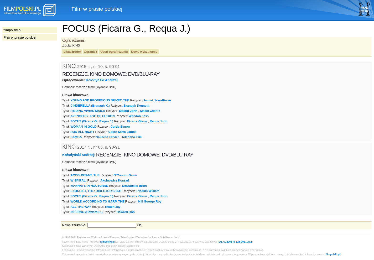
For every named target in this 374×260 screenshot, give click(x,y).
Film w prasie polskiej (20, 37)
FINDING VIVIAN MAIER (88, 111)
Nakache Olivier (107, 137)
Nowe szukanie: (74, 225)
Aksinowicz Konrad (114, 180)
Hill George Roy (149, 201)
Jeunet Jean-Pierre (157, 100)
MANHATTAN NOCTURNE (89, 185)
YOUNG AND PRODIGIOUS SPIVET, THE (100, 100)
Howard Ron (125, 212)
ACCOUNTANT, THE (85, 175)
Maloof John (128, 111)
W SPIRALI (79, 180)
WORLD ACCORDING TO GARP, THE (98, 201)
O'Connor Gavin (125, 175)
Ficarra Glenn (137, 121)
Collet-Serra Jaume (122, 132)
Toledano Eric (131, 137)
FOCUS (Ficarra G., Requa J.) (92, 121)
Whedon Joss (139, 116)
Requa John (158, 121)
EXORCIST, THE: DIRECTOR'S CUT (96, 191)
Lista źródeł (72, 51)
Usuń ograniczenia (114, 51)
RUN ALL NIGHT (82, 132)
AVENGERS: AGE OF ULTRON (93, 116)
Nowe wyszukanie (144, 51)
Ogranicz (90, 51)
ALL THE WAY (81, 206)
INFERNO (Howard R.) (87, 212)
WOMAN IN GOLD (84, 126)
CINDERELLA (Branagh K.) (90, 105)
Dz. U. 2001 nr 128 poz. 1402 (235, 241)
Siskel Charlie (150, 111)
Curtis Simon (120, 126)
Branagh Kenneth (136, 105)
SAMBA (76, 137)
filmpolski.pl (107, 241)
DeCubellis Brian (134, 185)
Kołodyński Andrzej (102, 80)
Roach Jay (112, 206)
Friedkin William (147, 191)
